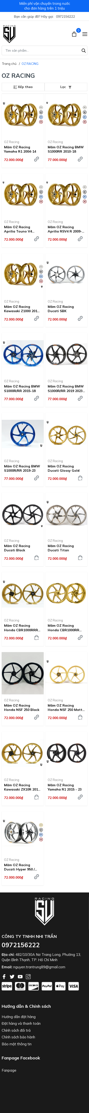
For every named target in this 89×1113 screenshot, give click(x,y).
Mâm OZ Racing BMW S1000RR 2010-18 (66, 149)
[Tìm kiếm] (83, 50)
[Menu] (84, 33)
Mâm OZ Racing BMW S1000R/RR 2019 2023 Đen (66, 388)
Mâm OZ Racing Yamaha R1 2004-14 (20, 149)
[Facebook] (4, 976)
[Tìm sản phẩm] (44, 50)
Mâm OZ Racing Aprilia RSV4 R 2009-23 (65, 229)
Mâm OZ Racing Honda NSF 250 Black (21, 707)
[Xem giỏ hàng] (75, 33)
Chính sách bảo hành (18, 1037)
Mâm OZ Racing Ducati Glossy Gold (64, 468)
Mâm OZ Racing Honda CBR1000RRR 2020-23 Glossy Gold (21, 627)
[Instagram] (28, 976)
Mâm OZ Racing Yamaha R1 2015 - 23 (65, 787)
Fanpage (9, 1070)
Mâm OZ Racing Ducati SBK (61, 309)
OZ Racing (11, 142)
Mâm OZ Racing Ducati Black (17, 548)
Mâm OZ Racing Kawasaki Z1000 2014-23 (22, 309)
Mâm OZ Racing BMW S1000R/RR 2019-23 (22, 468)
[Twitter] (12, 976)
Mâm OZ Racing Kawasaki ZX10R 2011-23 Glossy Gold (22, 787)
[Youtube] (20, 976)
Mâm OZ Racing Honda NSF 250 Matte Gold (66, 707)
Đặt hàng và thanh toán (21, 1023)
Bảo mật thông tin (17, 1044)
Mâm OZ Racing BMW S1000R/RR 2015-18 (22, 388)
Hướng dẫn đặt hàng (19, 1016)
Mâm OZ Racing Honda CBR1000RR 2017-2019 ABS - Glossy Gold (63, 627)
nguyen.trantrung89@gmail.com (39, 967)
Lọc (65, 87)
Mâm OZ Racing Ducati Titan (61, 548)
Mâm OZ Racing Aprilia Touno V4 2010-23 (18, 229)
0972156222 (65, 16)
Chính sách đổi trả (16, 1030)
